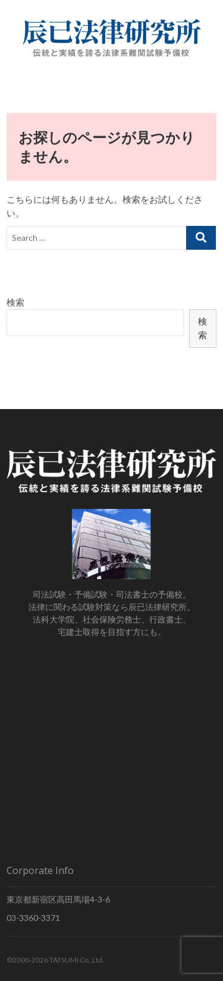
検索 (15, 302)
